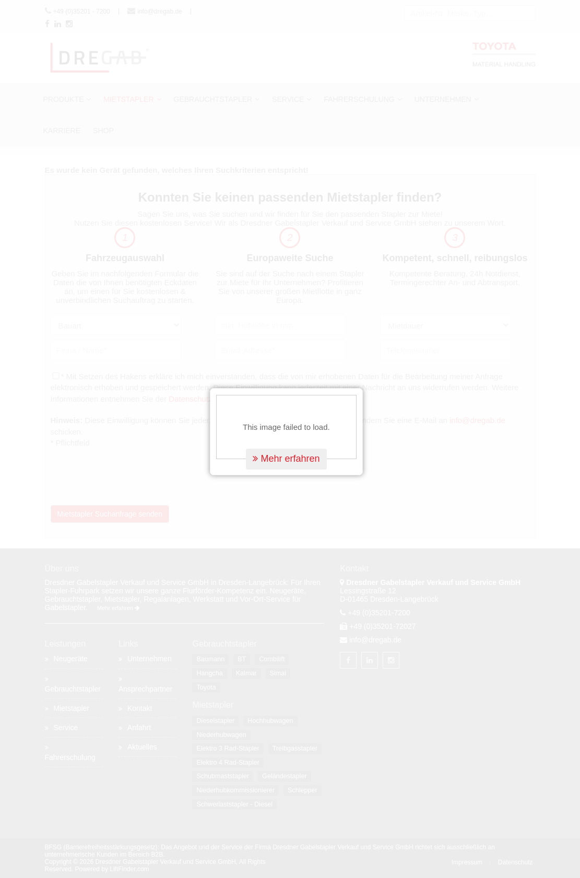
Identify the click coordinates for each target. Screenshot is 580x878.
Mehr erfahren (289, 445)
